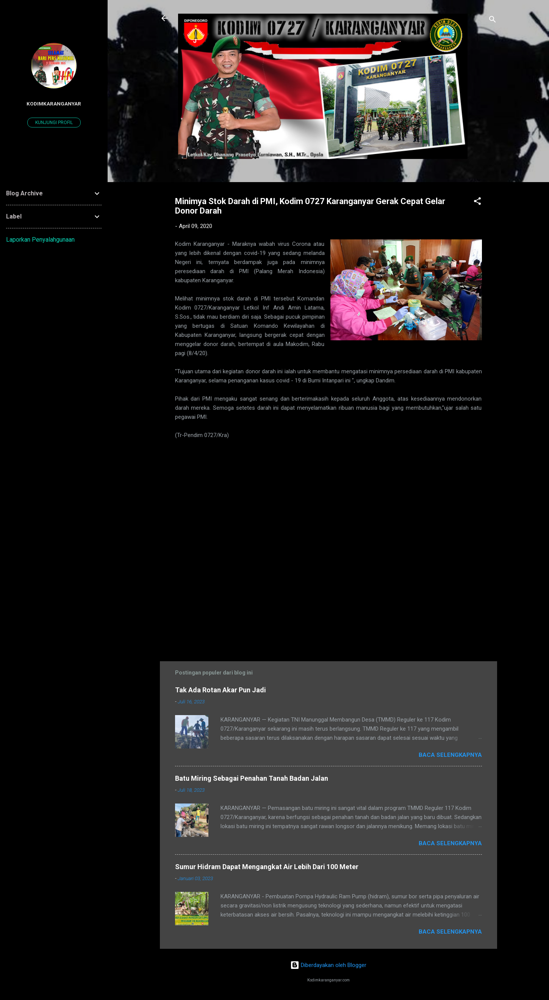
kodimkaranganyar (54, 104)
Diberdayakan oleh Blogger (328, 965)
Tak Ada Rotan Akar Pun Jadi (220, 690)
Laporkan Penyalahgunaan (40, 239)
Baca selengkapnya (450, 755)
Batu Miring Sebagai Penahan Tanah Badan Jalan (251, 778)
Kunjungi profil (54, 122)
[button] (477, 202)
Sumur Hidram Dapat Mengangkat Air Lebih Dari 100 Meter (266, 867)
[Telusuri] (492, 20)
